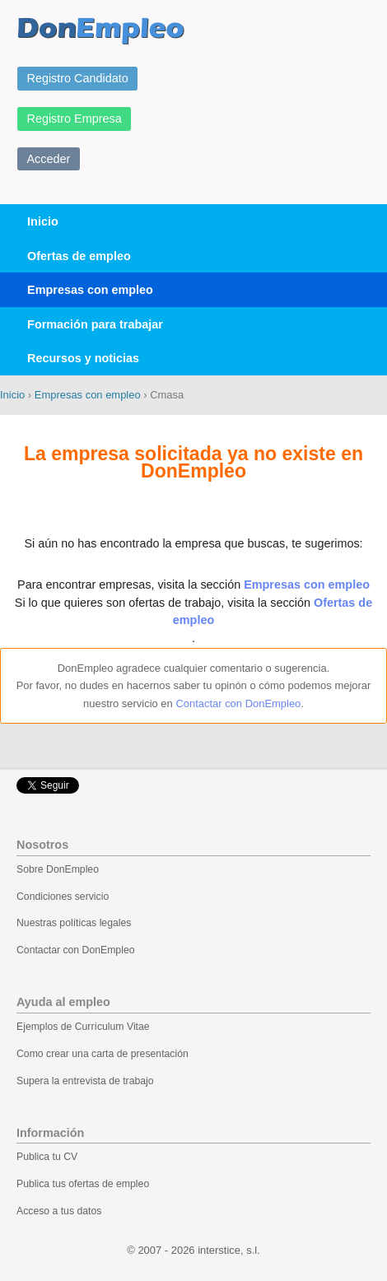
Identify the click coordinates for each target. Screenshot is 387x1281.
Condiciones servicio (62, 896)
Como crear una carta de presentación (102, 1054)
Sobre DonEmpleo (57, 869)
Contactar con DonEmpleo (238, 703)
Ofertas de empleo (79, 256)
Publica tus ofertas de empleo (82, 1184)
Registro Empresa (74, 118)
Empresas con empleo (90, 289)
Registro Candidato (77, 78)
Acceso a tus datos (58, 1211)
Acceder (49, 158)
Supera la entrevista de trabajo (85, 1081)
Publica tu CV (46, 1156)
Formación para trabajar (95, 324)
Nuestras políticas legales (73, 923)
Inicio (42, 221)
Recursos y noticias (83, 358)
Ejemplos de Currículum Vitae (83, 1026)
